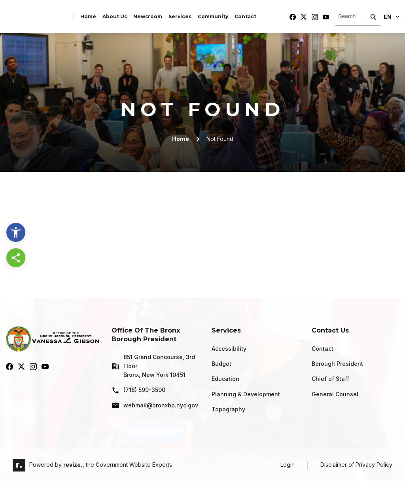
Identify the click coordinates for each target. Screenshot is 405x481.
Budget (221, 363)
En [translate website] (391, 16)
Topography (228, 409)
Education (225, 378)
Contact (245, 16)
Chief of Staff (330, 378)
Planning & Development (246, 394)
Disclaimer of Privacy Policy (356, 464)
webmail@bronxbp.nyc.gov (155, 405)
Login (287, 464)
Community (213, 16)
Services (179, 16)
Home (88, 16)
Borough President (337, 363)
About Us (114, 16)
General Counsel (335, 394)
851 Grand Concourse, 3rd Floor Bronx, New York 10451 (153, 366)
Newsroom (147, 16)
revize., (73, 464)
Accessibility (229, 348)
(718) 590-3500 (138, 390)
